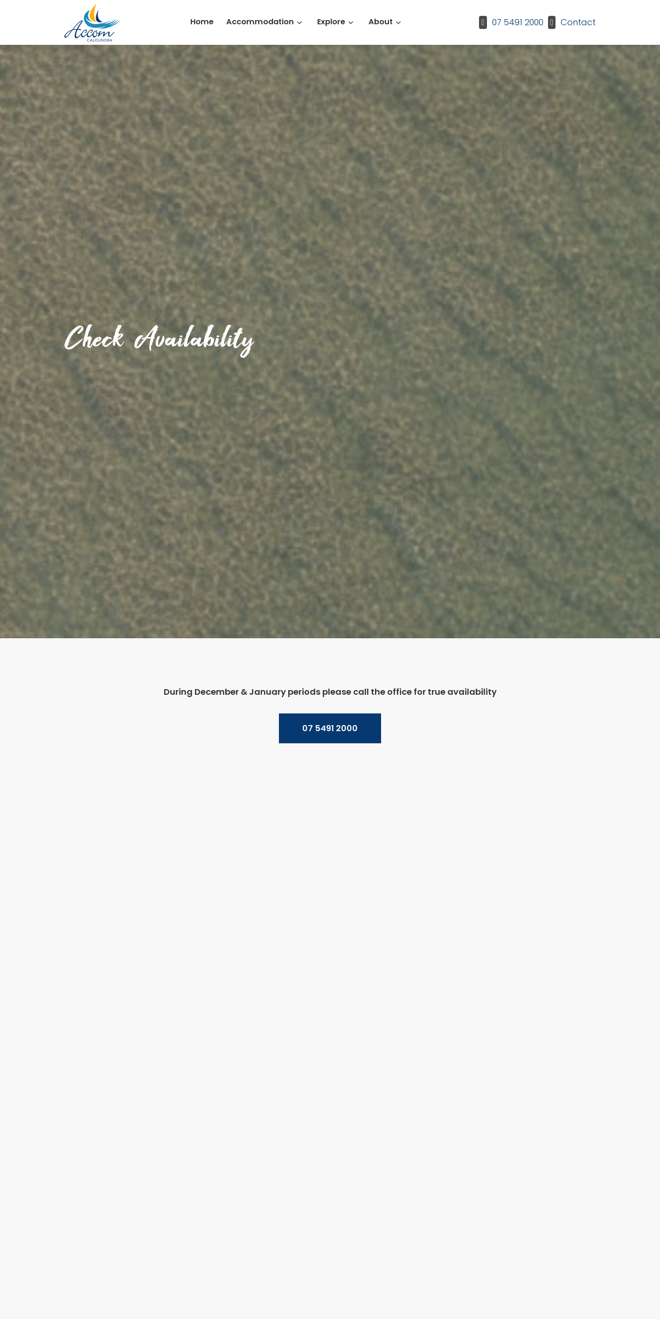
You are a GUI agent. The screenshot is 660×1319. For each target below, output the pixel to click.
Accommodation (260, 21)
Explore (331, 21)
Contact (578, 22)
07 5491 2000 (517, 22)
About (380, 21)
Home (202, 21)
